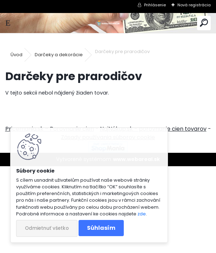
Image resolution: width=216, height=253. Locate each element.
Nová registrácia (194, 5)
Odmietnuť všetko (47, 228)
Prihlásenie (155, 5)
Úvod (16, 54)
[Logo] (108, 23)
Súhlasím (101, 228)
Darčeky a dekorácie (59, 54)
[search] (204, 23)
